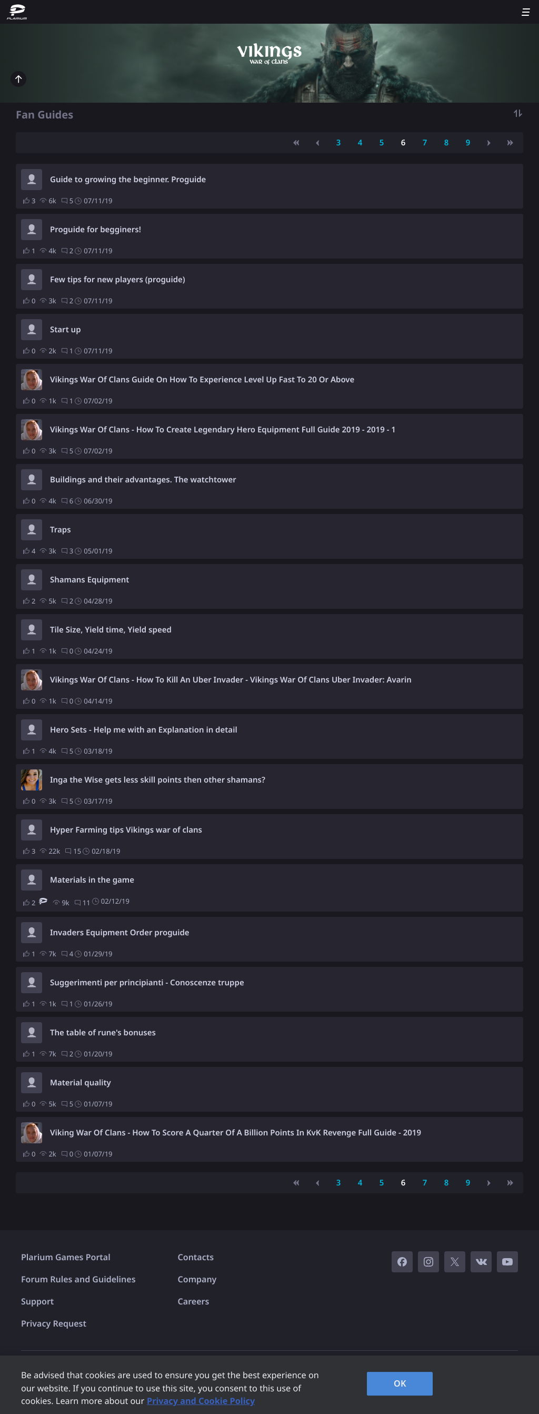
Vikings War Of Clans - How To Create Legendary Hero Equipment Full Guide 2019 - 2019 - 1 (223, 429)
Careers (193, 1301)
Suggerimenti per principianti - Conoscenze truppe (147, 982)
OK (400, 1383)
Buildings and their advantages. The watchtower (143, 479)
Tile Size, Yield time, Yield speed (111, 630)
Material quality (80, 1082)
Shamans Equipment (89, 580)
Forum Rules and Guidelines (78, 1279)
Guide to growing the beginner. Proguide (128, 179)
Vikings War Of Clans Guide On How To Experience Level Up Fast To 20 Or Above (202, 379)
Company (197, 1279)
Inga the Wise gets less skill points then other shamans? (157, 780)
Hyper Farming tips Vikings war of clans (126, 830)
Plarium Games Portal (66, 1257)
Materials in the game (92, 880)
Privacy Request (53, 1323)
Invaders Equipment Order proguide (119, 932)
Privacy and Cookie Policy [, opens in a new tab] (201, 1401)
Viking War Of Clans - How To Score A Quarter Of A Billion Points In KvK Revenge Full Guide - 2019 (235, 1133)
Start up (65, 329)
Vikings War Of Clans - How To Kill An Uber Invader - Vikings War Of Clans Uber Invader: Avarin (231, 680)
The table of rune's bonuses (103, 1032)
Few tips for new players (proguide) (117, 279)
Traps (60, 530)
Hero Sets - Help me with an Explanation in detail (143, 730)
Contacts (196, 1257)
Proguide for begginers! (95, 229)
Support (37, 1301)
